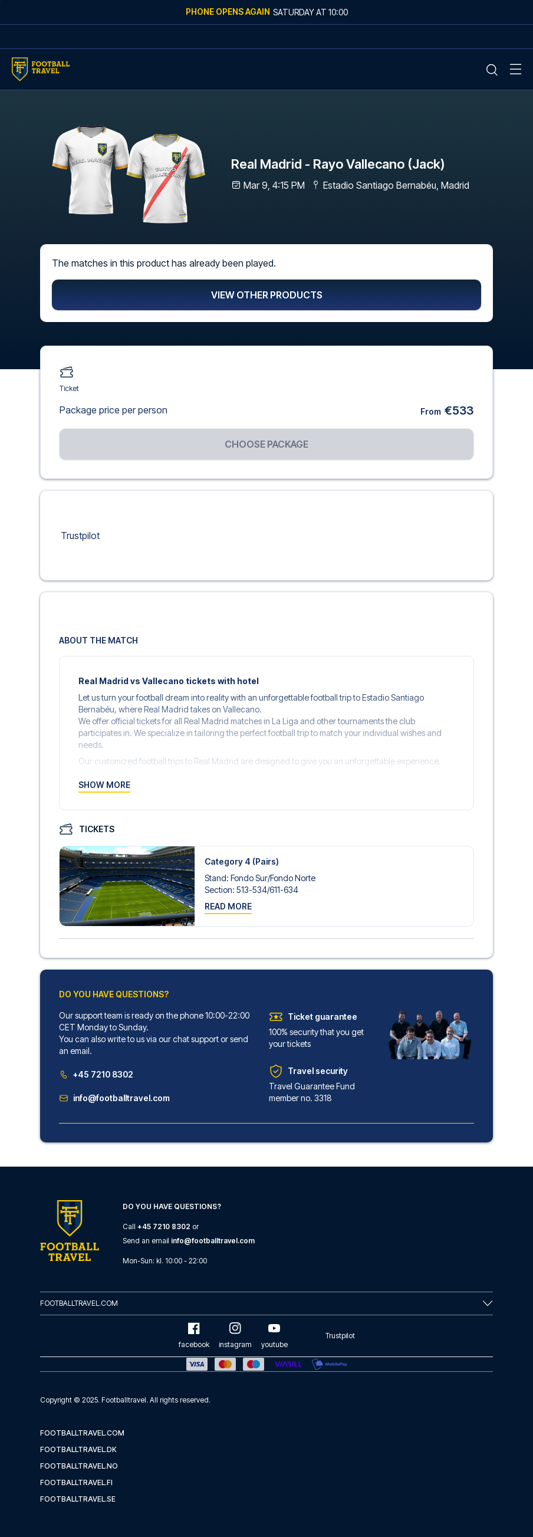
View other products (267, 295)
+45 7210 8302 (96, 1075)
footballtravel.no (79, 1466)
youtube (274, 1335)
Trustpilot (80, 536)
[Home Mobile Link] (41, 69)
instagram (235, 1335)
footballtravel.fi (76, 1482)
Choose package (266, 445)
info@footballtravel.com (114, 1098)
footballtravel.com (82, 1432)
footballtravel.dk (78, 1449)
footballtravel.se (78, 1499)
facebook (194, 1335)
